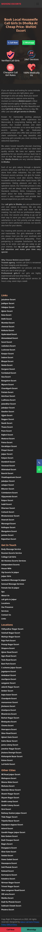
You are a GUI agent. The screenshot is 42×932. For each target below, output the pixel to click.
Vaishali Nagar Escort (10, 633)
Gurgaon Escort (8, 369)
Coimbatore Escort (9, 492)
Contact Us (6, 615)
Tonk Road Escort (8, 660)
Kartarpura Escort (9, 875)
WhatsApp (31, 929)
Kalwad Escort (7, 871)
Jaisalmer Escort (8, 299)
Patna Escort (6, 442)
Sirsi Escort (6, 809)
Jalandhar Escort (8, 404)
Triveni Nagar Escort (10, 886)
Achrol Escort (7, 828)
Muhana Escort (8, 786)
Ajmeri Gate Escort (9, 737)
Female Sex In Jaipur (10, 588)
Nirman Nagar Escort (10, 882)
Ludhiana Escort (8, 400)
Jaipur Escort (7, 454)
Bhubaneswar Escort (10, 516)
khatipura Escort (8, 710)
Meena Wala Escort (9, 782)
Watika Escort (7, 898)
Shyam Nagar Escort (10, 797)
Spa (3, 591)
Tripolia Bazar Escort (10, 821)
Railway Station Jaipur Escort (14, 813)
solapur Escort (7, 485)
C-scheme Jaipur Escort (11, 667)
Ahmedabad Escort (9, 338)
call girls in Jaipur (9, 599)
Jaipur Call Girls (26, 922)
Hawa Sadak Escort (9, 859)
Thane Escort (7, 427)
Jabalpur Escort (8, 407)
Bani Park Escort (8, 663)
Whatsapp (28, 42)
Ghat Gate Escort (8, 851)
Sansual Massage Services (12, 584)
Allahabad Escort (8, 469)
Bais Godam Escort (9, 836)
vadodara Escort (8, 346)
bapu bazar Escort (9, 694)
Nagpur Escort (7, 419)
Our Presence (7, 607)
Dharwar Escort (8, 508)
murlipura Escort (8, 679)
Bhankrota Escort (9, 714)
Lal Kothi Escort (8, 764)
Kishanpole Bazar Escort (11, 756)
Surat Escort (6, 342)
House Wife (6, 568)
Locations (5, 603)
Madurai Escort (8, 438)
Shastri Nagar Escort (10, 794)
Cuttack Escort (7, 512)
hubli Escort (6, 504)
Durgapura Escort (9, 848)
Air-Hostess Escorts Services (13, 561)
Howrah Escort (7, 519)
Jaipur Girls (6, 576)
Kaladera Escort (8, 878)
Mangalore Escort (9, 531)
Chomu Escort (7, 725)
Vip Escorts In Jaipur (10, 572)
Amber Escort (7, 691)
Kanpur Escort (7, 353)
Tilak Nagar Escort (9, 817)
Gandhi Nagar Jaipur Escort (13, 832)
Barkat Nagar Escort (10, 718)
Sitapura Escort (8, 648)
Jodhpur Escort (7, 303)
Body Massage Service (11, 549)
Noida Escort (7, 365)
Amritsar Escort (8, 396)
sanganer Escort (8, 683)
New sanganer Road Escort (13, 890)
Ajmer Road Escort (9, 652)
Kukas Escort (7, 760)
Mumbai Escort (8, 322)
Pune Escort (6, 431)
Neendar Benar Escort (11, 790)
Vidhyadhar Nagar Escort (12, 629)
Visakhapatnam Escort (11, 477)
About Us (5, 595)
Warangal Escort (8, 523)
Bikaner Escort (7, 489)
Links (3, 618)
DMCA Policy (12, 924)
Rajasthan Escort (8, 539)
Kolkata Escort (7, 330)
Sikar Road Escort (9, 733)
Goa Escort (6, 377)
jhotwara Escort (8, 706)
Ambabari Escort (8, 675)
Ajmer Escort (7, 311)
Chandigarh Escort (9, 388)
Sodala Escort (7, 855)
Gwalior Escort (7, 411)
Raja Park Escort (8, 640)
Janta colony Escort (9, 745)
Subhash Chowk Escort (11, 906)
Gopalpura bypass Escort (12, 824)
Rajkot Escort (7, 434)
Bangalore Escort (8, 380)
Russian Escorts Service (11, 553)
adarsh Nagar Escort (10, 687)
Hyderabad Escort (9, 334)
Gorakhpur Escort (9, 446)
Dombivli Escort (8, 462)
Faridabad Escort (8, 373)
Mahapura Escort (8, 778)
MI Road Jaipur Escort (10, 774)
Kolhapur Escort (8, 527)
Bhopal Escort (7, 361)
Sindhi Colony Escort (10, 805)
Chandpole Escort (9, 698)
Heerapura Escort (9, 729)
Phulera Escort (7, 909)
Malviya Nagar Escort (10, 636)
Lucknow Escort (8, 350)
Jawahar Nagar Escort (10, 748)
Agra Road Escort (8, 656)
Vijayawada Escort (9, 496)
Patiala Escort (7, 392)
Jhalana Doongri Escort (11, 752)
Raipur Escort (7, 500)
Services (5, 611)
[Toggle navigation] (37, 4)
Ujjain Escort (6, 415)
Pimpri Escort (7, 450)
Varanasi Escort (8, 465)
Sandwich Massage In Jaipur (13, 580)
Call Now (13, 42)
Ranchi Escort (7, 473)
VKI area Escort (8, 894)
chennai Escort (7, 326)
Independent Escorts (10, 564)
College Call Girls (8, 557)
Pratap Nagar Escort (10, 644)
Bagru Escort (7, 844)
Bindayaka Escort (9, 721)
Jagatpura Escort (8, 671)
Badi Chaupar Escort (10, 840)
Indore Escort (7, 357)
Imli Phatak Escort (9, 867)
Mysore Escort (7, 384)
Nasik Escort (6, 423)
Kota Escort (6, 315)
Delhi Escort (6, 319)
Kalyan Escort (7, 458)
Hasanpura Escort (9, 863)
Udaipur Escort (7, 307)
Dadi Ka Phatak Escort (11, 902)
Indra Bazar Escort (9, 741)
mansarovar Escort (9, 702)
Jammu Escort (7, 535)
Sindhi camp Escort (9, 801)
